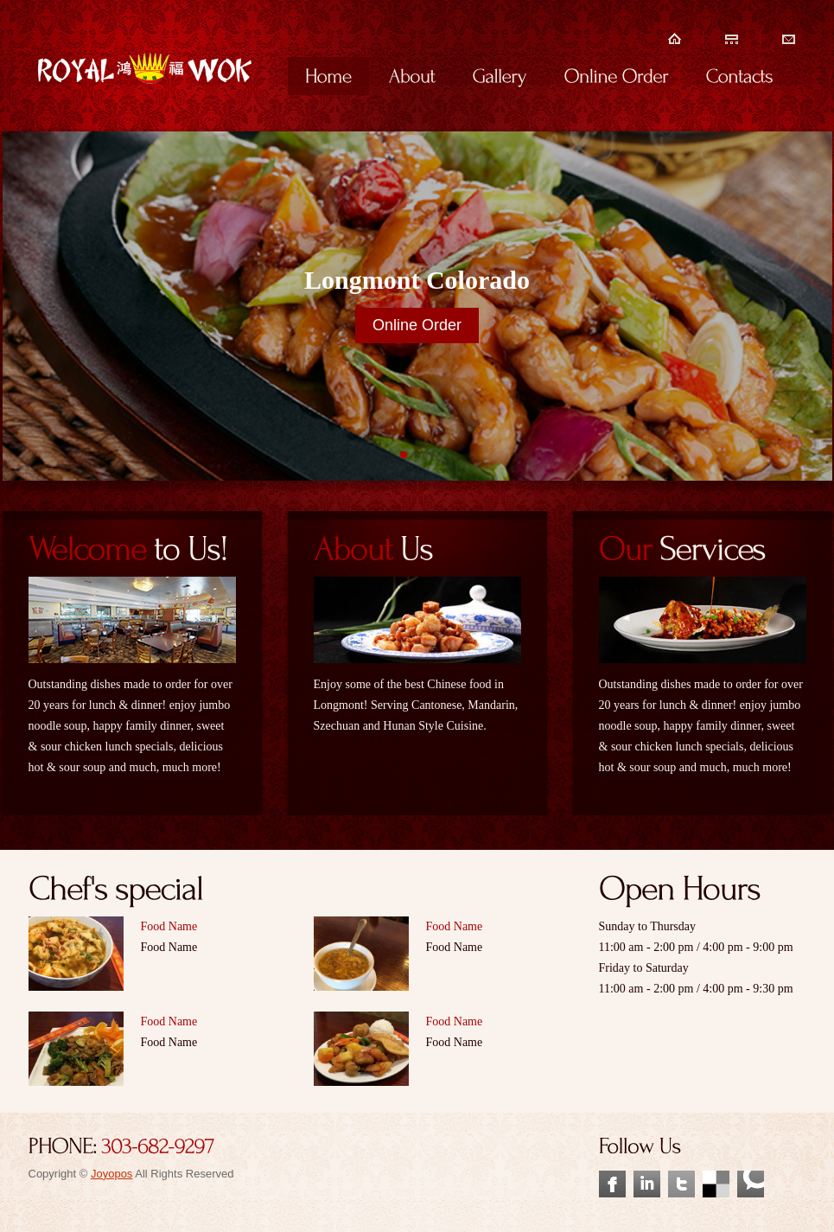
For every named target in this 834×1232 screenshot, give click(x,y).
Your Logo (146, 89)
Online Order (417, 325)
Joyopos (111, 1173)
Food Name (169, 926)
